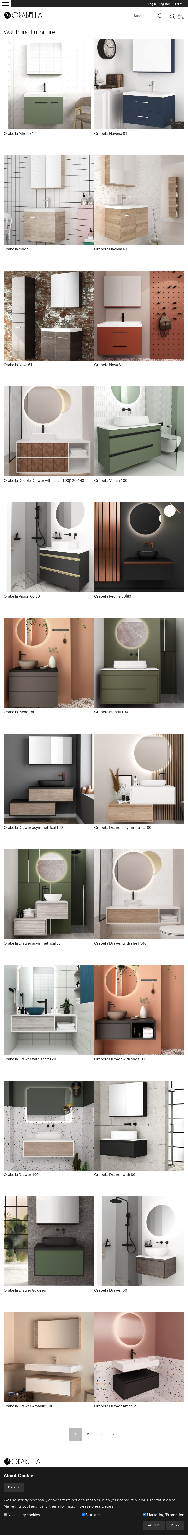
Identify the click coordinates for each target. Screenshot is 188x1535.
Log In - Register (159, 4)
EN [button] (177, 4)
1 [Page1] (75, 1434)
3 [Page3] (101, 1434)
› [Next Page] (113, 1434)
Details (14, 1487)
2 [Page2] (88, 1434)
